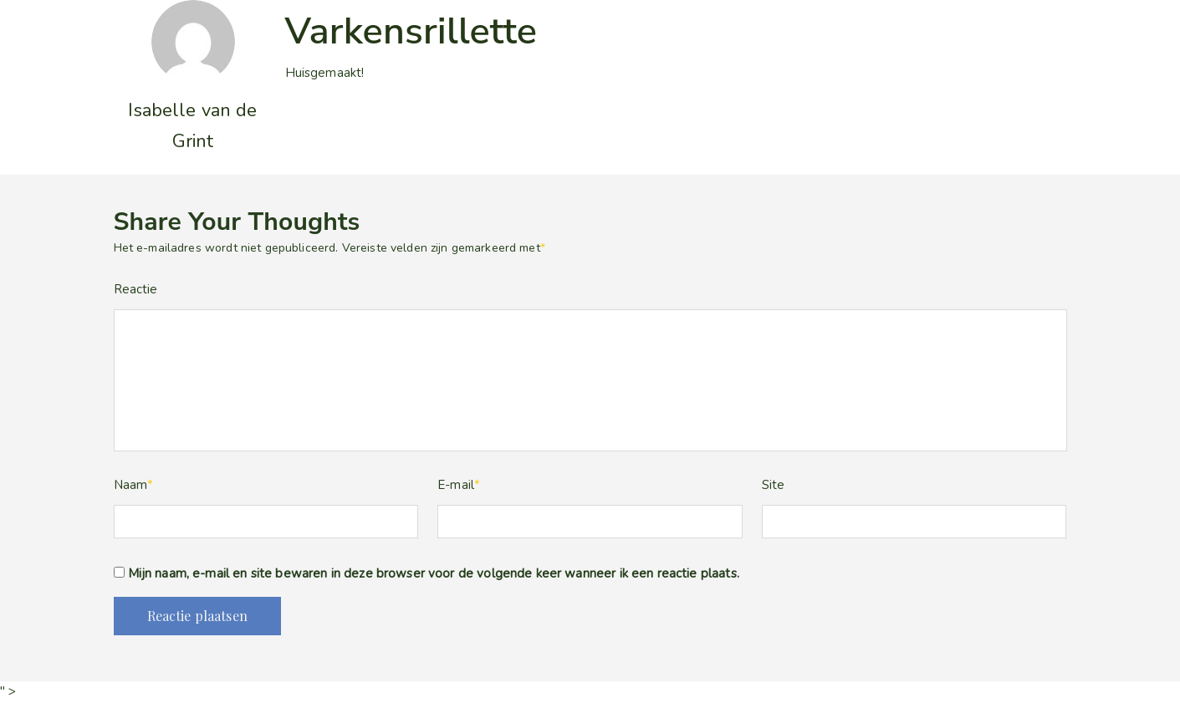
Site (773, 484)
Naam (134, 484)
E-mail (458, 484)
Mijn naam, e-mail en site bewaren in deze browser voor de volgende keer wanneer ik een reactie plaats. (433, 573)
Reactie (136, 289)
